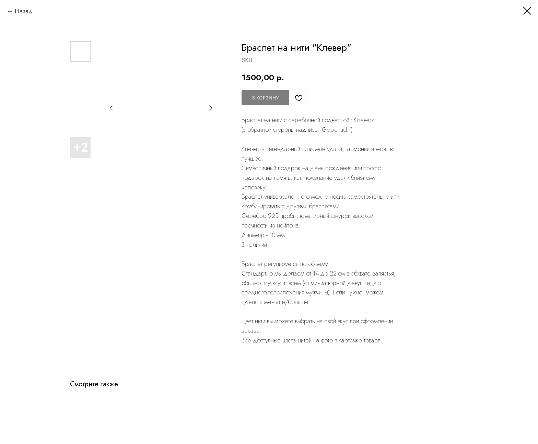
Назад (24, 11)
